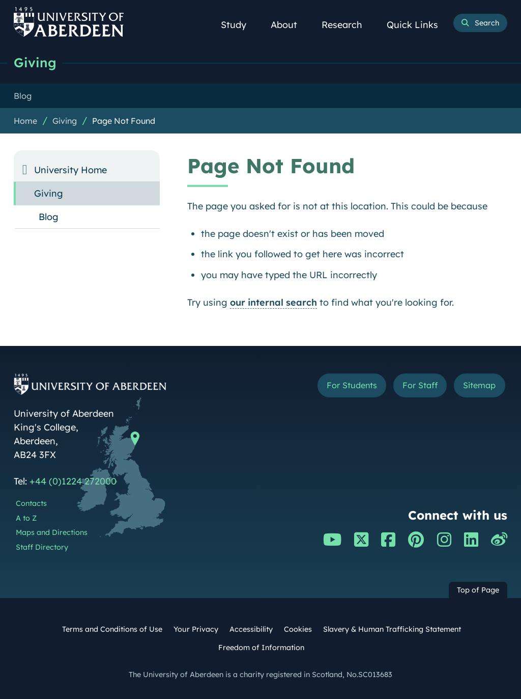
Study (239, 25)
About (289, 25)
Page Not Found (123, 121)
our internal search (273, 302)
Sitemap (479, 385)
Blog (49, 217)
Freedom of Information (261, 647)
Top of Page (478, 590)
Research (347, 25)
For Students (352, 385)
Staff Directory (42, 547)
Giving (35, 62)
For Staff (420, 385)
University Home (70, 170)
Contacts (31, 503)
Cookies (298, 629)
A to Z (26, 518)
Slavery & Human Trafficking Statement (392, 629)
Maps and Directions (52, 532)
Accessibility (251, 629)
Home (25, 121)
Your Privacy (195, 629)
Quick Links (418, 25)
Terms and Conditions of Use (112, 629)
